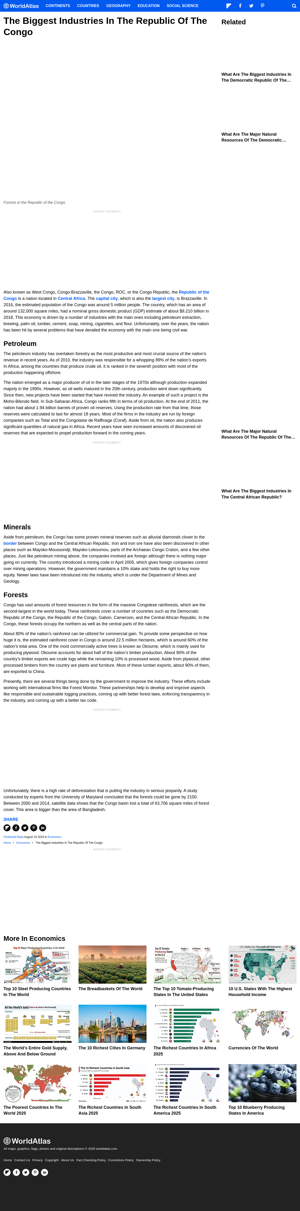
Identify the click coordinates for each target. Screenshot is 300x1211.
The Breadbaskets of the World (110, 988)
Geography (118, 6)
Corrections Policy (121, 1160)
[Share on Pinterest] (33, 827)
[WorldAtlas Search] (294, 6)
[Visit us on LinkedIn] (44, 1172)
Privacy (37, 1160)
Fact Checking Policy (91, 1160)
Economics (54, 837)
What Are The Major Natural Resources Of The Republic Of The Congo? (256, 437)
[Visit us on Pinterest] (35, 1172)
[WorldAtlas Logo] (23, 6)
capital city (107, 298)
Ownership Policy (148, 1160)
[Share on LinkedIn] (42, 827)
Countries (88, 6)
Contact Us (22, 1160)
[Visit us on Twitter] (25, 1172)
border (10, 543)
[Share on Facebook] (15, 827)
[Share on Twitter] (24, 827)
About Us (67, 1160)
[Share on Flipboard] (7, 827)
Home (8, 1160)
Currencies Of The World (253, 1048)
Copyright (52, 1160)
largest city (163, 298)
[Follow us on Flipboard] (7, 1172)
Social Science (183, 6)
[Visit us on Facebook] (16, 1172)
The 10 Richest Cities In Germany (112, 1048)
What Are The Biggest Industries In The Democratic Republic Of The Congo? (256, 80)
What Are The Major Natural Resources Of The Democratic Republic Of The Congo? (251, 140)
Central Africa (71, 298)
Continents (58, 6)
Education (149, 6)
